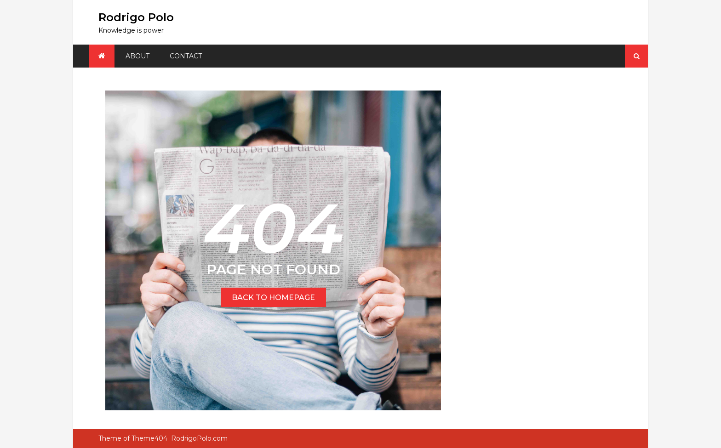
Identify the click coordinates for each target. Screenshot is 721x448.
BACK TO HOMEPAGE (273, 297)
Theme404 (149, 438)
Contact (186, 56)
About (137, 56)
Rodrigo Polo (136, 17)
